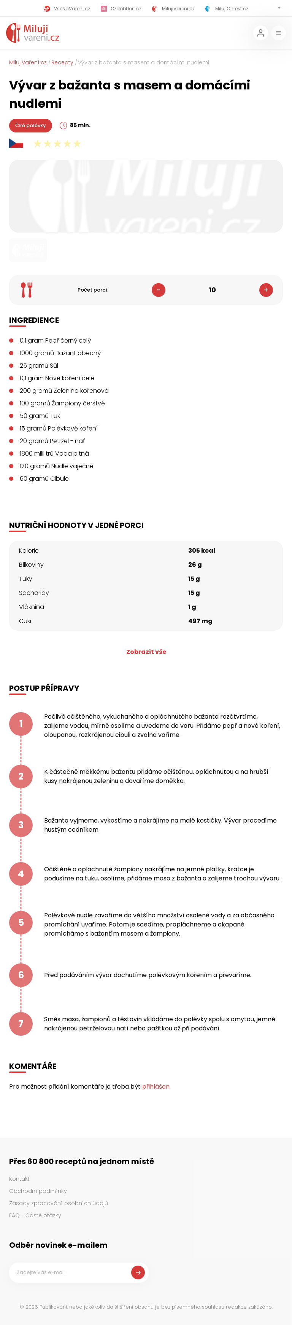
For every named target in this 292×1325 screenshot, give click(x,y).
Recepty (62, 62)
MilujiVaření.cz (28, 62)
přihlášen (156, 1086)
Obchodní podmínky (38, 1191)
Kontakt (19, 1179)
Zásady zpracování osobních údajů (58, 1203)
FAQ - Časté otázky (35, 1215)
